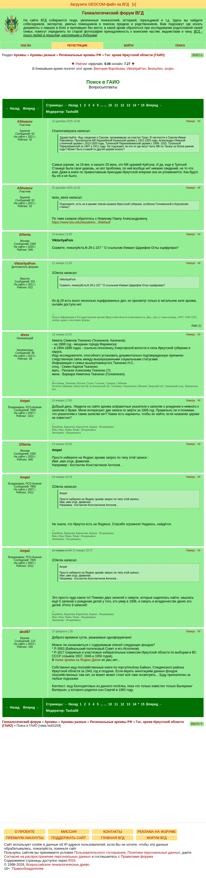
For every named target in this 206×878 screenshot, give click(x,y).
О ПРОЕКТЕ (25, 832)
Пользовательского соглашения (100, 852)
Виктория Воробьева (109, 69)
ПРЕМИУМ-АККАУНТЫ (24, 838)
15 (142, 105)
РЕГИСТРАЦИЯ (77, 45)
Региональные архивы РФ (80, 55)
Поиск (180, 45)
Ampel (25, 401)
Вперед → (31, 108)
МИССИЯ (68, 832)
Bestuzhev (155, 69)
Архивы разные (43, 55)
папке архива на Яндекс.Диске (78, 660)
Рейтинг (81, 64)
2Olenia (25, 235)
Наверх (190, 121)
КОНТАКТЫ (112, 832)
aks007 (25, 632)
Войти (128, 45)
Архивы (20, 55)
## (198, 121)
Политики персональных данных (153, 852)
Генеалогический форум (21, 722)
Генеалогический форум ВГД (113, 13)
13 (128, 105)
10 (110, 105)
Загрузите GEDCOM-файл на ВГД (99, 4)
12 (122, 105)
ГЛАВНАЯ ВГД (112, 838)
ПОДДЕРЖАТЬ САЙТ (69, 838)
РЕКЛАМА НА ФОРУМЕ (156, 832)
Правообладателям (27, 869)
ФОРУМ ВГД (157, 838)
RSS (72, 860)
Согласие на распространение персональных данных (47, 856)
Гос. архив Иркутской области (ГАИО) (135, 55)
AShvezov (24, 121)
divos (25, 335)
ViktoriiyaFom (136, 69)
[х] (134, 4)
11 (116, 105)
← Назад (13, 108)
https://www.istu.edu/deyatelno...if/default (81, 222)
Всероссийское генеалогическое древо (58, 864)
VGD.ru (26, 45)
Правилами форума (137, 856)
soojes (169, 69)
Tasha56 (72, 112)
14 (134, 105)
